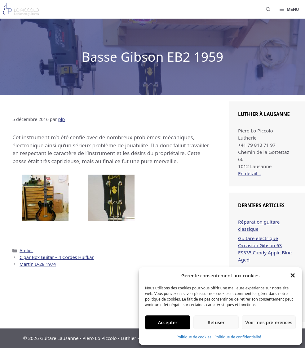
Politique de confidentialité (237, 337)
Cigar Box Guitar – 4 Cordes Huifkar (57, 257)
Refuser (216, 322)
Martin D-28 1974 (38, 264)
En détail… (249, 173)
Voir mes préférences (268, 322)
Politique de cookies (193, 337)
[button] (293, 275)
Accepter (168, 322)
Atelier (26, 250)
